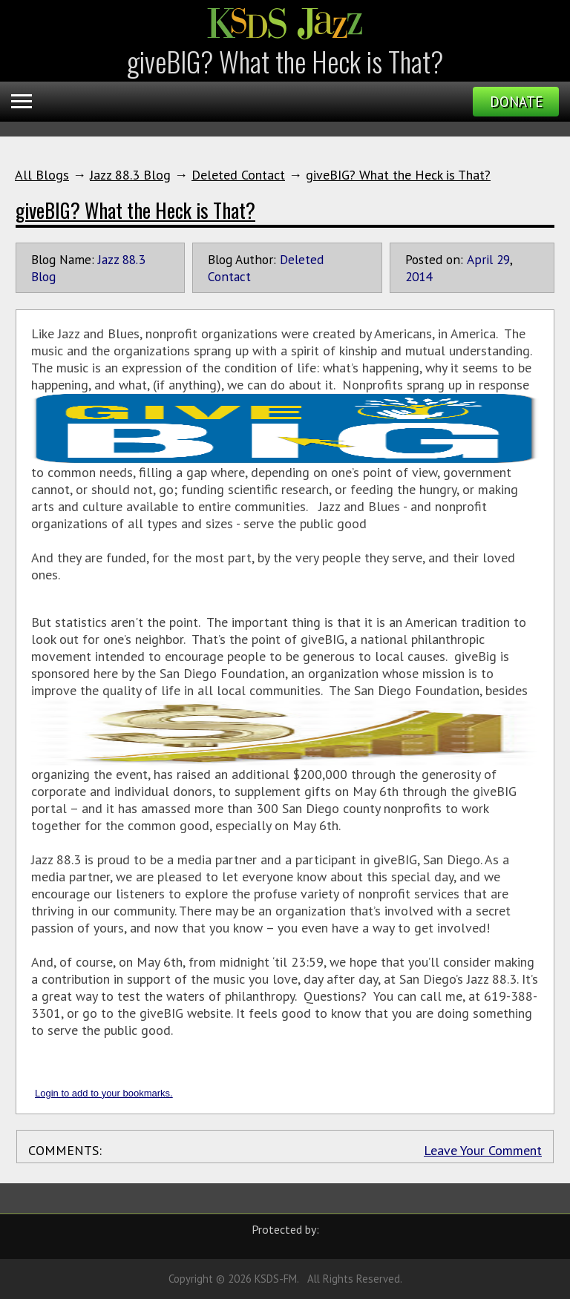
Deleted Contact (238, 174)
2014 (418, 276)
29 (503, 259)
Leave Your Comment (483, 1150)
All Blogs (42, 174)
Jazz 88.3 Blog (130, 174)
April (480, 259)
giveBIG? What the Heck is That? (398, 174)
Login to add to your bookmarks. (104, 1093)
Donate (516, 102)
